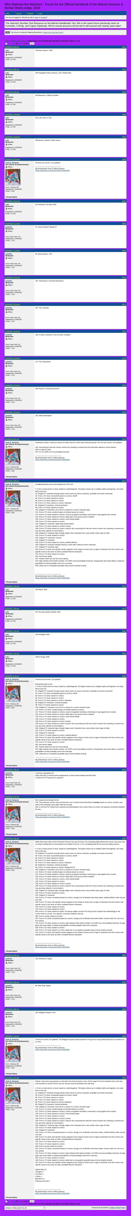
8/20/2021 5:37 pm (12, 797)
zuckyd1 (8, 227)
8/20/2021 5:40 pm (12, 838)
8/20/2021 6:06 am (12, 481)
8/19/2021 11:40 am (12, 250)
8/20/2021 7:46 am (12, 586)
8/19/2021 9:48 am (12, 47)
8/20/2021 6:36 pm (12, 982)
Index (8, 13)
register (43, 17)
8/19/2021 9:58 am (12, 92)
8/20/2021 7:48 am (12, 608)
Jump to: (25, 1208)
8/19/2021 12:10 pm (12, 385)
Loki (7, 50)
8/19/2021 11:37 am (12, 223)
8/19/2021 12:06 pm (12, 331)
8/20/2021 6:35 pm (12, 955)
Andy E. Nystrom (12, 163)
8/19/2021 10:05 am (12, 137)
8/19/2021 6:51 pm (12, 439)
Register (30, 13)
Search (19, 13)
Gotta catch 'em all (18, 41)
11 (12, 43)
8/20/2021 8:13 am (12, 676)
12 (14, 43)
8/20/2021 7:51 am (12, 653)
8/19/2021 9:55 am (12, 69)
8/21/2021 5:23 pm (12, 1078)
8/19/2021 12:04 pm (12, 304)
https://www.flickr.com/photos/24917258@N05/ (52, 170)
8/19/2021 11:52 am (12, 277)
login (37, 17)
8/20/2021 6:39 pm (12, 1009)
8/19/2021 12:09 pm (12, 358)
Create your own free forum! (53, 32)
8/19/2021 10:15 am (12, 159)
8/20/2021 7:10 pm (12, 1036)
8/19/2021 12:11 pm (12, 412)
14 (19, 43)
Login (40, 13)
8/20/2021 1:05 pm (12, 770)
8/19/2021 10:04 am (12, 114)
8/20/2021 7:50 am (12, 631)
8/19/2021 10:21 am (12, 201)
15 (21, 43)
